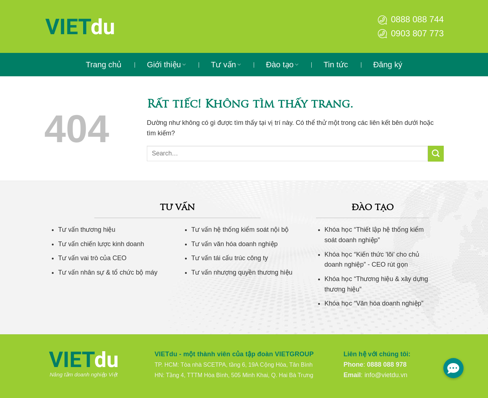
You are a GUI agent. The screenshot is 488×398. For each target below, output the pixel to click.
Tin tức (336, 64)
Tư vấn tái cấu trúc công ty (229, 258)
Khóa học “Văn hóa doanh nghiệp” (373, 303)
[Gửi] (436, 154)
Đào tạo (282, 64)
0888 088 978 (387, 364)
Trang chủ (104, 64)
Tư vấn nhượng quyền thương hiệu (241, 272)
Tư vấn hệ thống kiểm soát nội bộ (240, 229)
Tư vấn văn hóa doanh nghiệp (234, 244)
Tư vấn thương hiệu (86, 229)
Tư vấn (226, 64)
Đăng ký (387, 64)
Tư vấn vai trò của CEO (92, 258)
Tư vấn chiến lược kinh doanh (101, 244)
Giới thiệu (166, 64)
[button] (453, 368)
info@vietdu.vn (386, 375)
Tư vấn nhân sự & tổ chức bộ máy (107, 272)
